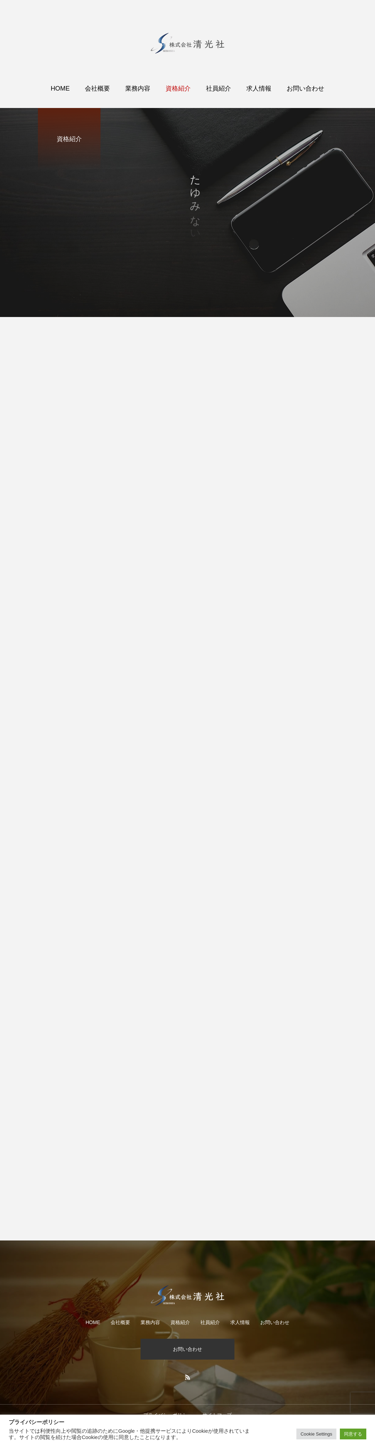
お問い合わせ (305, 88)
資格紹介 (178, 88)
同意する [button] (353, 1434)
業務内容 (137, 88)
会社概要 (97, 88)
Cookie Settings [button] (316, 1434)
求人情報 (258, 88)
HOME (60, 88)
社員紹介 (218, 88)
